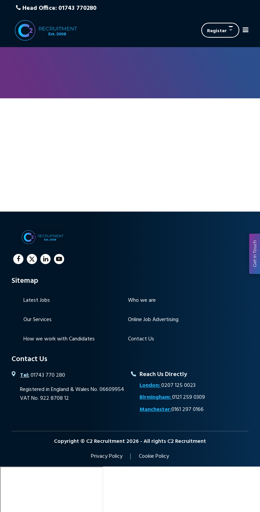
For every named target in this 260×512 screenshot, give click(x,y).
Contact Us (141, 339)
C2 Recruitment (45, 30)
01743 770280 (77, 8)
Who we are (142, 300)
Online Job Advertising (153, 319)
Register (217, 31)
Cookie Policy (154, 456)
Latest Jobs (36, 300)
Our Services (37, 319)
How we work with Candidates (59, 339)
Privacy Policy (107, 456)
